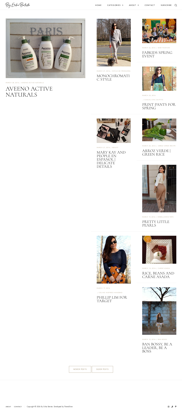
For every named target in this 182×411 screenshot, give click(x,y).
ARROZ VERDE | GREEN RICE (156, 152)
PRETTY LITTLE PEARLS (155, 223)
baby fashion (164, 48)
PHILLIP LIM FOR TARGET (112, 299)
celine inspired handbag (110, 292)
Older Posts (102, 369)
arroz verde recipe (167, 146)
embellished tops (166, 217)
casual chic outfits (153, 99)
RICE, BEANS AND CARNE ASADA (158, 275)
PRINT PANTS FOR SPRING (159, 106)
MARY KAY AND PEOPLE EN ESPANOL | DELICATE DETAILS (111, 159)
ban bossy (162, 339)
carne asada (164, 268)
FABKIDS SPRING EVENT (157, 54)
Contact (150, 5)
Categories (114, 5)
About (132, 5)
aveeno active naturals (32, 82)
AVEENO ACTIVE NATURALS (29, 91)
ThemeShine (68, 406)
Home (98, 5)
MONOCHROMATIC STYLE (113, 77)
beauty (115, 147)
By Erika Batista (47, 406)
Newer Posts (80, 369)
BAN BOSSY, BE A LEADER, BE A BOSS (157, 348)
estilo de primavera (121, 71)
